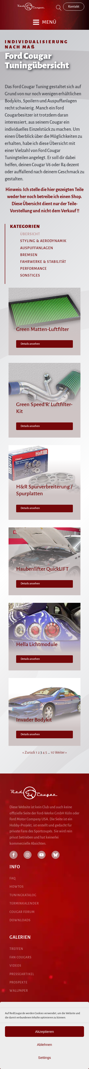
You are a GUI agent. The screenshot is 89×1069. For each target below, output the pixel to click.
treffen (16, 949)
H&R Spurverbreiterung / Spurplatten (44, 490)
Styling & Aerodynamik (43, 241)
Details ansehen (30, 343)
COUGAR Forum (22, 912)
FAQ (12, 878)
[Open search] (59, 8)
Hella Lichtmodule (36, 644)
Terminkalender (24, 903)
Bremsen (28, 255)
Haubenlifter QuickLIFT (42, 569)
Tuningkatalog (22, 895)
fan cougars (20, 957)
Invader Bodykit (34, 720)
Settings (44, 1058)
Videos (15, 965)
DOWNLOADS (20, 920)
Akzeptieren (44, 1032)
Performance (33, 268)
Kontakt (73, 6)
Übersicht (30, 234)
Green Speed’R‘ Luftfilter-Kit (44, 408)
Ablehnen (44, 1045)
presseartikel (21, 974)
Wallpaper (18, 990)
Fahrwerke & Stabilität (43, 262)
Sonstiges (30, 275)
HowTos (16, 886)
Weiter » (61, 752)
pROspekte (18, 982)
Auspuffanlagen (36, 248)
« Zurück (28, 752)
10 (52, 752)
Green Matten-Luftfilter (42, 329)
